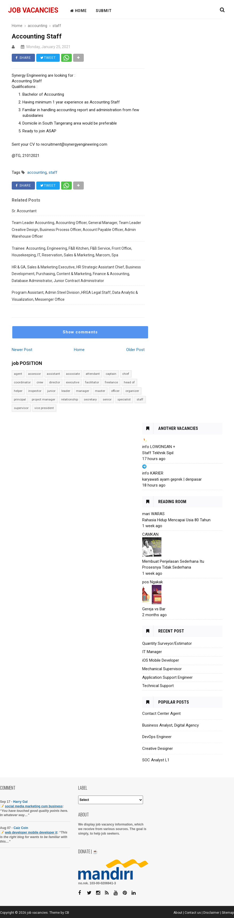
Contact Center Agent (161, 713)
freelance (111, 382)
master (100, 391)
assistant (53, 374)
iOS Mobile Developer (160, 660)
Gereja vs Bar (153, 609)
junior (51, 391)
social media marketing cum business (33, 806)
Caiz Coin (21, 828)
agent (18, 374)
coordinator (22, 382)
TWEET (48, 58)
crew (40, 382)
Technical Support (158, 685)
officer (115, 391)
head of (129, 382)
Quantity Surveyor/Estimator (167, 643)
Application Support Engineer (167, 677)
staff (140, 399)
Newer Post (22, 349)
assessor (34, 374)
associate (73, 374)
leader (65, 391)
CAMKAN (150, 534)
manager (82, 391)
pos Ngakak (152, 582)
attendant (93, 374)
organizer (132, 391)
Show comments (80, 332)
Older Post (135, 349)
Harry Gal (20, 802)
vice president (44, 408)
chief (125, 374)
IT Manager (152, 651)
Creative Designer (157, 748)
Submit (104, 11)
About (177, 913)
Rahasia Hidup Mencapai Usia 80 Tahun (176, 520)
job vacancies (33, 10)
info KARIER (152, 473)
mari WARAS (153, 513)
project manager (43, 399)
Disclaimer (211, 913)
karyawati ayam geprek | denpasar (172, 479)
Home (79, 349)
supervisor (21, 408)
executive (72, 382)
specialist (124, 399)
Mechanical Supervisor (162, 668)
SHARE (23, 58)
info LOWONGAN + (158, 446)
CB (67, 913)
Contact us (193, 913)
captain (111, 374)
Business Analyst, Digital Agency (170, 725)
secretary (90, 399)
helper (18, 391)
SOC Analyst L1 (155, 760)
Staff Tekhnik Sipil (157, 452)
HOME (78, 11)
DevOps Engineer (157, 736)
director (54, 382)
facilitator (92, 382)
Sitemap (228, 913)
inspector (34, 391)
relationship (69, 399)
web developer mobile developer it (31, 832)
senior (107, 399)
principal (20, 399)
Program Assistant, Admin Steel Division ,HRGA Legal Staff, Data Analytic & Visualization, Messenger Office (75, 296)
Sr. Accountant (24, 211)
